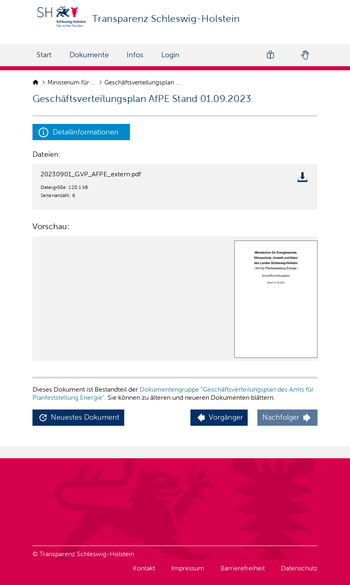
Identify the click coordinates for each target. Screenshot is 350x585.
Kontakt (144, 568)
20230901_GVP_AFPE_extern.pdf (91, 174)
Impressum (187, 568)
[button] (78, 418)
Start (44, 55)
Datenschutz (299, 568)
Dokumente (89, 55)
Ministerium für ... (72, 82)
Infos (135, 55)
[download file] (304, 178)
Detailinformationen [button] (79, 132)
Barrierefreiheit (242, 568)
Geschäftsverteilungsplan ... (143, 82)
